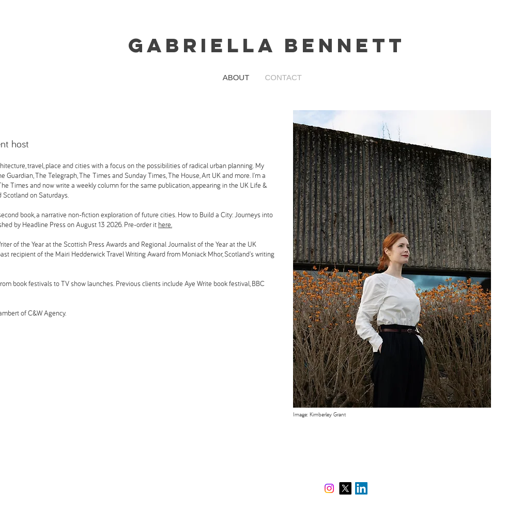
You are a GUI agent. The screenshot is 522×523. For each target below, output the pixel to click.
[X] (345, 488)
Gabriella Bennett (266, 45)
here (164, 224)
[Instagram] (329, 488)
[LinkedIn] (361, 488)
